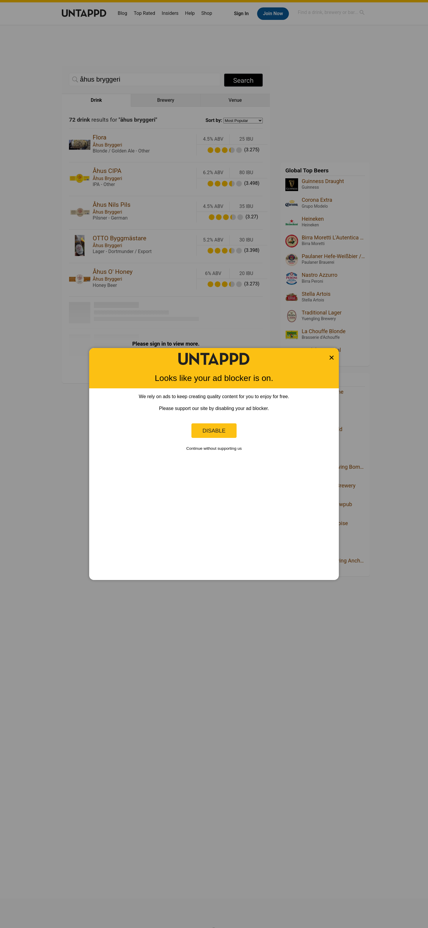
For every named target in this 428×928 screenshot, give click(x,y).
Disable (214, 431)
